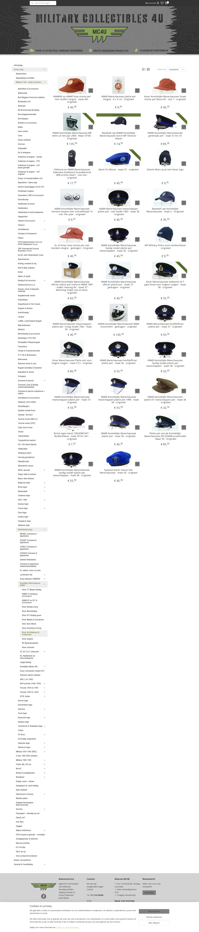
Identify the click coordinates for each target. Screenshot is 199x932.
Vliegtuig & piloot (24, 453)
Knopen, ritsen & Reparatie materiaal (28, 290)
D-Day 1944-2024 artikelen (26, 756)
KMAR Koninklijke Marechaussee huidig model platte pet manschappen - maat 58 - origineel (165, 363)
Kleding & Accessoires (32, 280)
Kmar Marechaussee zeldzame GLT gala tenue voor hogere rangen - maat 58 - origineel (165, 284)
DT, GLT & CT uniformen (33, 651)
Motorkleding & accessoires (29, 334)
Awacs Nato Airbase (26, 478)
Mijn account (152, 3)
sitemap (111, 927)
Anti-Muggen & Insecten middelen (31, 97)
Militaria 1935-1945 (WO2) (31, 751)
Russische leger (32, 717)
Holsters (21, 225)
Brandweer (31, 777)
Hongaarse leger (24, 521)
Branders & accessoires (27, 123)
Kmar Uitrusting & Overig (31, 628)
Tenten (20, 432)
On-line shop (30, 69)
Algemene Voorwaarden (69, 884)
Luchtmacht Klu (33, 574)
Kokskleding (22, 300)
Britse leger (32, 487)
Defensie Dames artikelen (30, 675)
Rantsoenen (22, 359)
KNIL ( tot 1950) (26, 679)
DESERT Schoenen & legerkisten (28, 541)
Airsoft (31, 768)
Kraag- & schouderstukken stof (30, 178)
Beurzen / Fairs (65, 903)
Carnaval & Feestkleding (30, 864)
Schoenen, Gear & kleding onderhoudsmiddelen (28, 386)
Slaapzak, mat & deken (27, 402)
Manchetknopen (24, 325)
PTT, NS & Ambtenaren (27, 355)
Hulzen (20, 238)
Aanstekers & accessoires (28, 89)
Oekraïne (32, 709)
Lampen (21, 317)
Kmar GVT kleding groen (31, 615)
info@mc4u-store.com (97, 909)
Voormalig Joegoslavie (27, 739)
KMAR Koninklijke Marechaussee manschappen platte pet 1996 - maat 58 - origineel (118, 400)
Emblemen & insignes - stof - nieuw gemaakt (29, 166)
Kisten (20, 272)
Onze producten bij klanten (26, 856)
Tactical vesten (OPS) (26, 423)
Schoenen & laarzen (32, 380)
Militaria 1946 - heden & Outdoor (31, 82)
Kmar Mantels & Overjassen (33, 619)
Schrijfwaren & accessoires (29, 398)
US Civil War (20, 847)
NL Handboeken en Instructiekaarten (27, 657)
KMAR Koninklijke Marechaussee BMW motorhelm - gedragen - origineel (118, 325)
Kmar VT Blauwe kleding (31, 589)
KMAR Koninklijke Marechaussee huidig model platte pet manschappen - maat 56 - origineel (119, 248)
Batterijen (22, 106)
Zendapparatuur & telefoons (27, 839)
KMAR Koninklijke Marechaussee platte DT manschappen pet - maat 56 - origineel (165, 400)
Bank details (64, 898)
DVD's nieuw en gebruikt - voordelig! (30, 834)
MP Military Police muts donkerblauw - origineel (165, 246)
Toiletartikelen (23, 436)
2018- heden (33, 696)
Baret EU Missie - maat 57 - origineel (118, 169)
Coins (20, 135)
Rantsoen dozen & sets (27, 363)
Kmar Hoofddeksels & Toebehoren (30, 633)
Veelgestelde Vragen (95, 886)
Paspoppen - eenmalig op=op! (28, 813)
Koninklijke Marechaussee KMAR (33, 584)
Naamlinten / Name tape (27, 182)
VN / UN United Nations (27, 444)
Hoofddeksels (32, 229)
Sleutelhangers (24, 406)
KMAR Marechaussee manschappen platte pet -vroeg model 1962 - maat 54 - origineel (72, 327)
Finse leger (22, 512)
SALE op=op (21, 851)
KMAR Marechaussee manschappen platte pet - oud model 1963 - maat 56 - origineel (118, 211)
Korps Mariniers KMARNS (33, 579)
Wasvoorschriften (23, 843)
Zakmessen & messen (31, 794)
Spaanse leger (23, 722)
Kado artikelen (21, 790)
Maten (61, 906)
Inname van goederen (22, 860)
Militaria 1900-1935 (31, 760)
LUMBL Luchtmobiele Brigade (30, 321)
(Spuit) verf (20, 817)
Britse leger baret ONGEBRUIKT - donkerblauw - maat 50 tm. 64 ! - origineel (72, 436)
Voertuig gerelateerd (26, 457)
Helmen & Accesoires (32, 221)
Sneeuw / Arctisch (25, 415)
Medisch (21, 329)
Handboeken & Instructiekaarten (30, 212)
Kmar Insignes (27, 639)
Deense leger (23, 504)
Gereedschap (23, 199)
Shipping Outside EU (67, 892)
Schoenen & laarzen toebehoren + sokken (31, 392)
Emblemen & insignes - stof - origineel (29, 173)
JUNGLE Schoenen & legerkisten (28, 548)
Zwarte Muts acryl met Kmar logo (165, 169)
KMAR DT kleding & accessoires (30, 595)
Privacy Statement (66, 895)
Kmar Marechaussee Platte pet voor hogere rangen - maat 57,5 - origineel (72, 361)
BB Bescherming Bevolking (28, 110)
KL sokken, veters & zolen (30, 570)
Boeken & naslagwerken (31, 773)
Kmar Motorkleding (29, 611)
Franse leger (32, 508)
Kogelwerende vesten (26, 295)
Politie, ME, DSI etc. (31, 764)
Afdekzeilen (22, 93)
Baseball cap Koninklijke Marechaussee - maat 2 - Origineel (165, 210)
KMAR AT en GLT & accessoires (29, 601)
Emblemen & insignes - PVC (29, 161)
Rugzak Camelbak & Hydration (30, 368)
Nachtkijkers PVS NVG (27, 338)
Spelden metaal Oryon (26, 410)
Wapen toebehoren (31, 830)
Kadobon (62, 909)
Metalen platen (22, 798)
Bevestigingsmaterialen (27, 114)
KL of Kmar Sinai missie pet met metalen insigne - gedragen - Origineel (72, 246)
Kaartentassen (23, 259)
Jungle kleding (25, 662)
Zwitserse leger (32, 747)
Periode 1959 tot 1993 (33, 688)
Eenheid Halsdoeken (28, 559)
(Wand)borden (23, 461)
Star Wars (20, 822)
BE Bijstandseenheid (30, 643)
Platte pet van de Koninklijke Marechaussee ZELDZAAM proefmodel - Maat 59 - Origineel (165, 436)
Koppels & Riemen (25, 308)
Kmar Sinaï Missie (29, 624)
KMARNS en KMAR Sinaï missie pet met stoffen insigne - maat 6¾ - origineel (72, 99)
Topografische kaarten (27, 440)
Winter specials (32, 470)
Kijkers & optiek (24, 276)
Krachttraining (23, 312)
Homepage (18, 65)
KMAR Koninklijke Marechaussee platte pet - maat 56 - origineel (118, 434)
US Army (32, 734)
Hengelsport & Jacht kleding (27, 785)
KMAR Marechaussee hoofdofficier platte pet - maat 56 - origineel (118, 361)
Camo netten (23, 131)
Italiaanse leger (24, 525)
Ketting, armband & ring (27, 263)
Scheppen (22, 376)
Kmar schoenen (28, 647)
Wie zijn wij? (92, 884)
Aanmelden (149, 892)
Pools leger (22, 713)
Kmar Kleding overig (30, 607)
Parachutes (22, 346)
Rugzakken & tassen (26, 372)
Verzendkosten (65, 886)
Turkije (20, 730)
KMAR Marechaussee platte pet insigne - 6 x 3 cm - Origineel (118, 98)
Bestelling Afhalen (66, 889)
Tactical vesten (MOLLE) (27, 419)
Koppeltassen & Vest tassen (29, 304)
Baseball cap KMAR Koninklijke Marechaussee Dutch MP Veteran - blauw (118, 136)
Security (31, 809)
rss (116, 927)
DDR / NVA (32, 500)
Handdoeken (23, 208)
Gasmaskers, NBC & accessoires (31, 195)
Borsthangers (23, 118)
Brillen (20, 127)
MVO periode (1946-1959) (33, 683)
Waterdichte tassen (25, 466)
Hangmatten (23, 216)
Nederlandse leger (32, 529)
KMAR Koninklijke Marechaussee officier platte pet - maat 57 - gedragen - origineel (118, 284)
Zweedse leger (32, 743)
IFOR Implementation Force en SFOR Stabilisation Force (30, 243)
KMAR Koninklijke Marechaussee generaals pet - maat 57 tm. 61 (165, 134)
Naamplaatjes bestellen (25, 78)
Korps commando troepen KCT (32, 671)
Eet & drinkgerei (24, 152)
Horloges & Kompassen (27, 233)
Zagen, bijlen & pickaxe (27, 474)
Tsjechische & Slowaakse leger (32, 726)
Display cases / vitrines (25, 781)
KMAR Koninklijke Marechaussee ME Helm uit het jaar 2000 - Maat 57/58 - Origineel (72, 136)
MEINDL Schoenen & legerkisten (28, 535)
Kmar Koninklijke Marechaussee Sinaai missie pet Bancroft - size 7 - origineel (165, 98)
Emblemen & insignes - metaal (30, 157)
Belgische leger (32, 483)
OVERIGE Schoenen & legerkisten (28, 554)
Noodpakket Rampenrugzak (29, 342)
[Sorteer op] (176, 69)
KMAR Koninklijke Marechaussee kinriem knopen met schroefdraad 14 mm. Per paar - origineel (72, 211)
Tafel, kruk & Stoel (25, 427)
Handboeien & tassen (26, 204)
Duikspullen (22, 148)
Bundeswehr (32, 491)
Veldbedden (22, 449)
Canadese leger (24, 495)
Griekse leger (23, 517)
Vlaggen (19, 826)
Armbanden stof (24, 101)
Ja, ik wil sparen (123, 914)
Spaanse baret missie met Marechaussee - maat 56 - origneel (118, 471)
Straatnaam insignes (26, 191)
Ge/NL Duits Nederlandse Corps (30, 255)
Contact (90, 889)
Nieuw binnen (21, 74)
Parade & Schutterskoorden (29, 351)
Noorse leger (23, 700)
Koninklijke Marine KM (33, 666)
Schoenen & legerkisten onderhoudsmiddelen (29, 565)
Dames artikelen (24, 140)
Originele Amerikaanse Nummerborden (24, 803)
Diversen (21, 144)
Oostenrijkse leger (25, 705)
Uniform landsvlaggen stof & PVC (31, 187)
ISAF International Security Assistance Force (28, 249)
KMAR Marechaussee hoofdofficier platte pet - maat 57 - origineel (165, 325)
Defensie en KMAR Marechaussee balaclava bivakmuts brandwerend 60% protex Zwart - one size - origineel (72, 173)
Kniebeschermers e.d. (26, 285)
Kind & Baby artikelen (26, 268)
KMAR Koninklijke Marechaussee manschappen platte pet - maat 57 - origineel (72, 400)
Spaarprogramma (66, 912)
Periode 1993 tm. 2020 (33, 692)
